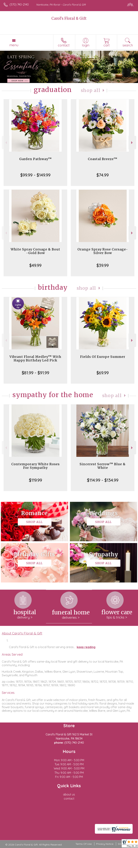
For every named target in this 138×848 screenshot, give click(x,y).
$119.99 (35, 480)
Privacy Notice (104, 843)
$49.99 (35, 265)
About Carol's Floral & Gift (22, 633)
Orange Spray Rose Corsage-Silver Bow (102, 251)
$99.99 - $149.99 (35, 175)
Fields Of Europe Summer (102, 357)
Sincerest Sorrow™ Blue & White (103, 466)
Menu (13, 45)
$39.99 (102, 265)
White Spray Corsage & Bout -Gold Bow (35, 251)
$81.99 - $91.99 (35, 372)
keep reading (86, 647)
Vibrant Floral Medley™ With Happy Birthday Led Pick (35, 358)
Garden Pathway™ (35, 159)
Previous (6, 142)
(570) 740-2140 (19, 4)
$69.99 (102, 372)
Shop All (90, 90)
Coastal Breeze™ (102, 159)
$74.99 (102, 175)
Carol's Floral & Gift (69, 18)
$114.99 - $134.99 (102, 480)
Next (132, 142)
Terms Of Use (83, 843)
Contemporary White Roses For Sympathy (35, 466)
